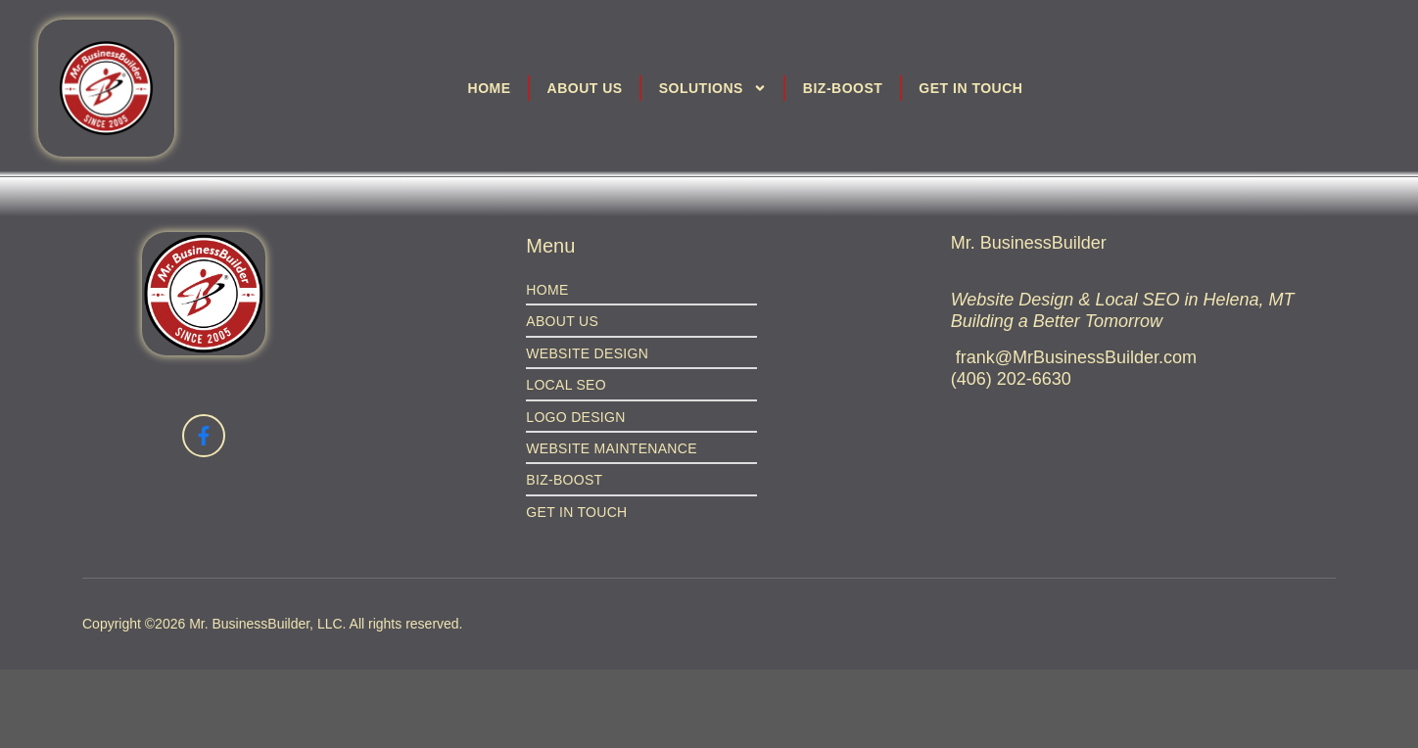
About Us (585, 88)
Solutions (713, 88)
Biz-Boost (843, 88)
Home (489, 88)
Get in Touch (970, 88)
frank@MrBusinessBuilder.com (1076, 357)
